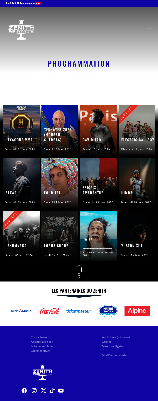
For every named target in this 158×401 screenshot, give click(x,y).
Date (115, 96)
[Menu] (149, 30)
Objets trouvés (40, 350)
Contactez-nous (41, 337)
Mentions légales (113, 346)
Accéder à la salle (42, 341)
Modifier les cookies (115, 355)
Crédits (107, 341)
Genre (131, 96)
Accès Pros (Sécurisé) (116, 337)
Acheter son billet (42, 346)
